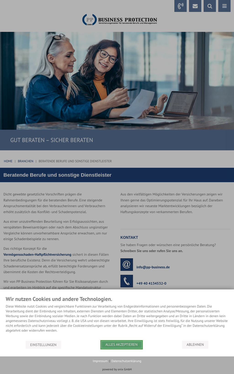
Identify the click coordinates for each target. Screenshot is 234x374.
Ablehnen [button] (195, 344)
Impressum (100, 361)
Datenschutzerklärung (126, 361)
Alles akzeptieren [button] (122, 344)
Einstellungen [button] (43, 344)
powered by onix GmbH (117, 369)
